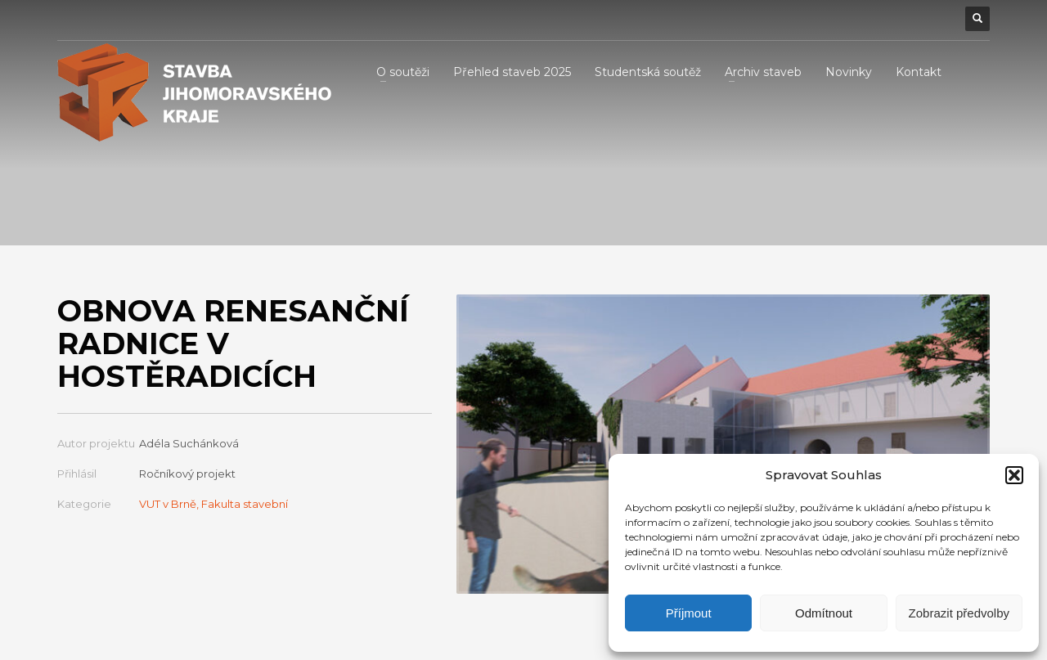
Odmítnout (823, 613)
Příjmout (689, 613)
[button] (1014, 475)
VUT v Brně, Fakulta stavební (213, 503)
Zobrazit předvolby (959, 613)
